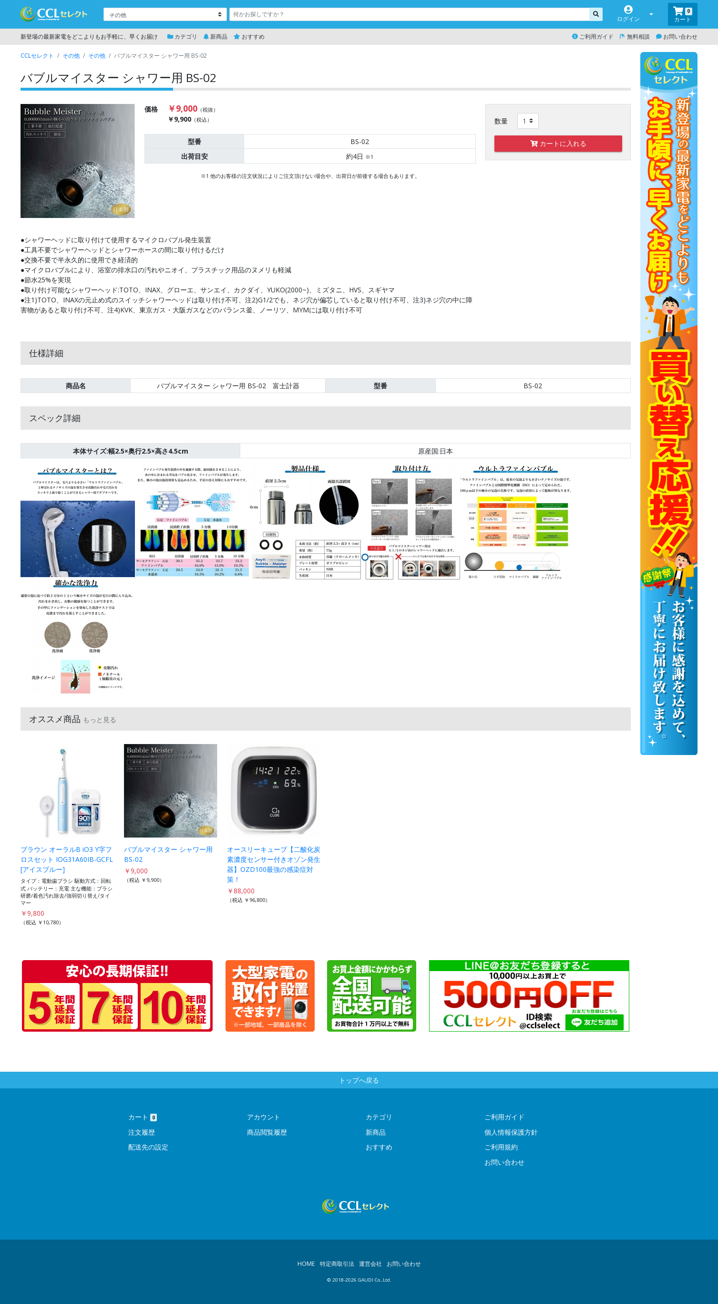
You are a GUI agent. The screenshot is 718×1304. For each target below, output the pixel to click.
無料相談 (635, 36)
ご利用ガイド (593, 36)
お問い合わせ (676, 36)
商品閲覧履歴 (267, 1132)
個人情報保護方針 (511, 1132)
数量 (501, 120)
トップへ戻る (359, 1080)
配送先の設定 (148, 1146)
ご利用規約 (501, 1146)
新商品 (215, 36)
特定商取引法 (337, 1264)
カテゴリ (182, 36)
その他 (71, 56)
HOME (306, 1264)
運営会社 (370, 1264)
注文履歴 (141, 1132)
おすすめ (249, 36)
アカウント (263, 1116)
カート (142, 1116)
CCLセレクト (37, 56)
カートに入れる (558, 143)
